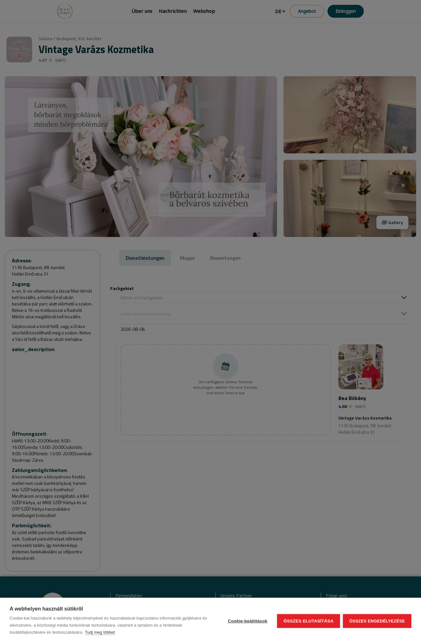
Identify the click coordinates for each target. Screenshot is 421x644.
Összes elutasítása (308, 621)
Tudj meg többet (100, 632)
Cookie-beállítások (247, 621)
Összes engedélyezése (377, 621)
